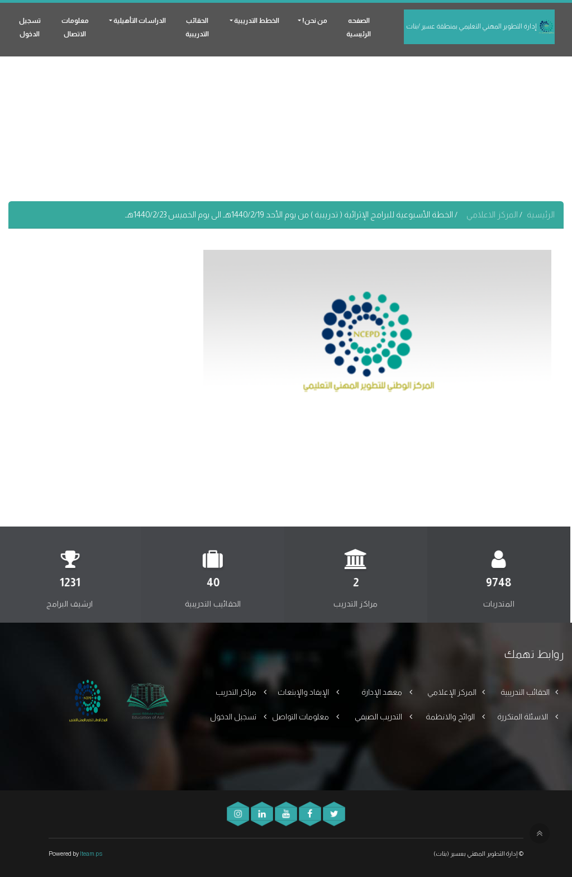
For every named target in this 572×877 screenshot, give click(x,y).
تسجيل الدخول (30, 27)
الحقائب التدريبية (197, 27)
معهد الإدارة (382, 692)
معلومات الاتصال (75, 27)
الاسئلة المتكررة (523, 716)
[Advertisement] (286, 123)
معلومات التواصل (301, 716)
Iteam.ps (91, 853)
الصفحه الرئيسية (358, 27)
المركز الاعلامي (492, 214)
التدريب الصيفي (379, 716)
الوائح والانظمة (451, 716)
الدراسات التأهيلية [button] (139, 21)
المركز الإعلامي (451, 692)
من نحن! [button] (314, 21)
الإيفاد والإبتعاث (304, 692)
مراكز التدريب (237, 692)
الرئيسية (541, 214)
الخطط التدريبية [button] (256, 21)
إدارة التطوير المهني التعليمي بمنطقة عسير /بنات (480, 26)
